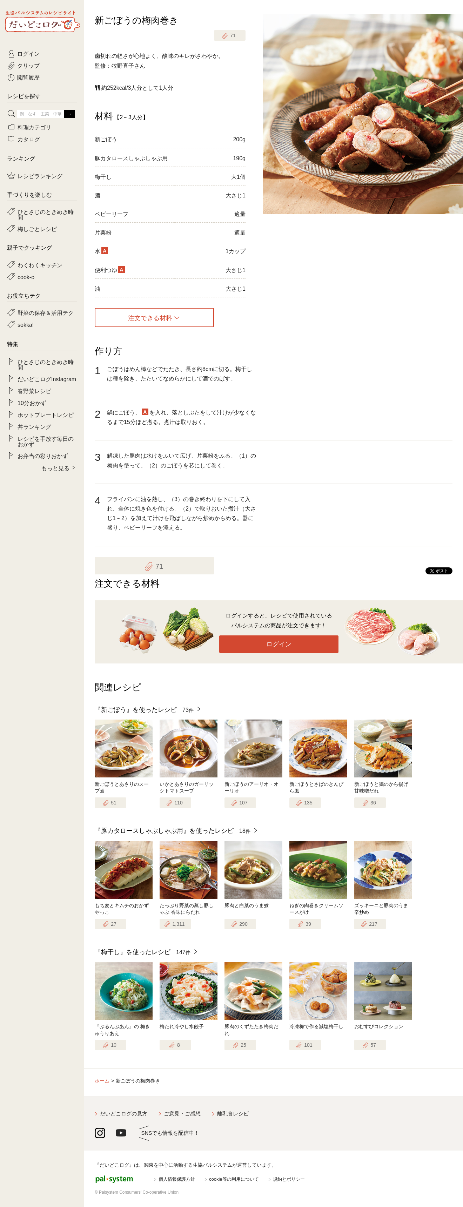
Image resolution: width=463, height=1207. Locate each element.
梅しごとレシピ (37, 228)
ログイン (278, 644)
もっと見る (55, 468)
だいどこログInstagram (47, 379)
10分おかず (32, 402)
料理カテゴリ (34, 127)
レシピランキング (40, 175)
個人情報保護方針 (177, 1179)
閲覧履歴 (28, 77)
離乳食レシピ (233, 1114)
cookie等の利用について (234, 1179)
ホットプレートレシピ (46, 414)
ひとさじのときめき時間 (46, 214)
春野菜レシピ (34, 390)
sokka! (26, 324)
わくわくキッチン (40, 265)
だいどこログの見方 (123, 1114)
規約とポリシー (289, 1179)
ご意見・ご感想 (182, 1114)
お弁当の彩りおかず (43, 455)
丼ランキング (34, 426)
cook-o (26, 276)
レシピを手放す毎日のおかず (46, 441)
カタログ (29, 139)
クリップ (28, 65)
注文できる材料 (150, 318)
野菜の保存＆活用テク (46, 312)
